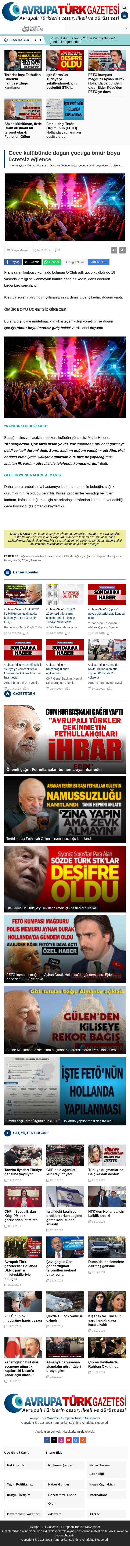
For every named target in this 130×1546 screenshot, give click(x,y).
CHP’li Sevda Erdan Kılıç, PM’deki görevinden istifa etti (20, 1216)
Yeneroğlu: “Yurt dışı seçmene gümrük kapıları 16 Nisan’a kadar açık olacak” (21, 1368)
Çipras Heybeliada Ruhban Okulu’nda (103, 1364)
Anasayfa (16, 165)
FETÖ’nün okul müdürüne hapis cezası (23, 1318)
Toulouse (35, 560)
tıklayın (94, 544)
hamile (16, 560)
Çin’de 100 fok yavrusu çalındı (64, 1318)
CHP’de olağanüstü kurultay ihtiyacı (61, 1172)
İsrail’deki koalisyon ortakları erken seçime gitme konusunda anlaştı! (64, 1218)
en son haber (36, 556)
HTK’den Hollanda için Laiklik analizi (106, 1214)
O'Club (25, 560)
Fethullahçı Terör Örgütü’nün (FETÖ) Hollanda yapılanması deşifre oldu (63, 130)
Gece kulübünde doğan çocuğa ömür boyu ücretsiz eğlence (88, 556)
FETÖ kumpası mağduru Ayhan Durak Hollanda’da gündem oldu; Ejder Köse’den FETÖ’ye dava (106, 83)
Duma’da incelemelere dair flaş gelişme (106, 1264)
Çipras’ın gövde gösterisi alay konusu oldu (106, 614)
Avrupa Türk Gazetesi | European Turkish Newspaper (65, 1418)
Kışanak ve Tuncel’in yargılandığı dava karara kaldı (105, 1320)
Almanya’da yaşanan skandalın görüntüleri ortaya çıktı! (63, 1366)
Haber (7, 560)
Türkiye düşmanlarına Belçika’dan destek (105, 1172)
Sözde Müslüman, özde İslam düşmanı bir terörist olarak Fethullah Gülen (23, 130)
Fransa (49, 556)
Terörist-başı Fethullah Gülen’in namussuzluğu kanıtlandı (22, 81)
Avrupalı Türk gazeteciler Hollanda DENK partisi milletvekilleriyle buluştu (20, 1270)
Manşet (41, 165)
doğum (24, 556)
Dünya (31, 165)
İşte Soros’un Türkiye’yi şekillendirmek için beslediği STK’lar (61, 81)
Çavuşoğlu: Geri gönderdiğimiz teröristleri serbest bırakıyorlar (61, 1268)
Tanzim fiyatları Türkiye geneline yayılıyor (23, 1172)
